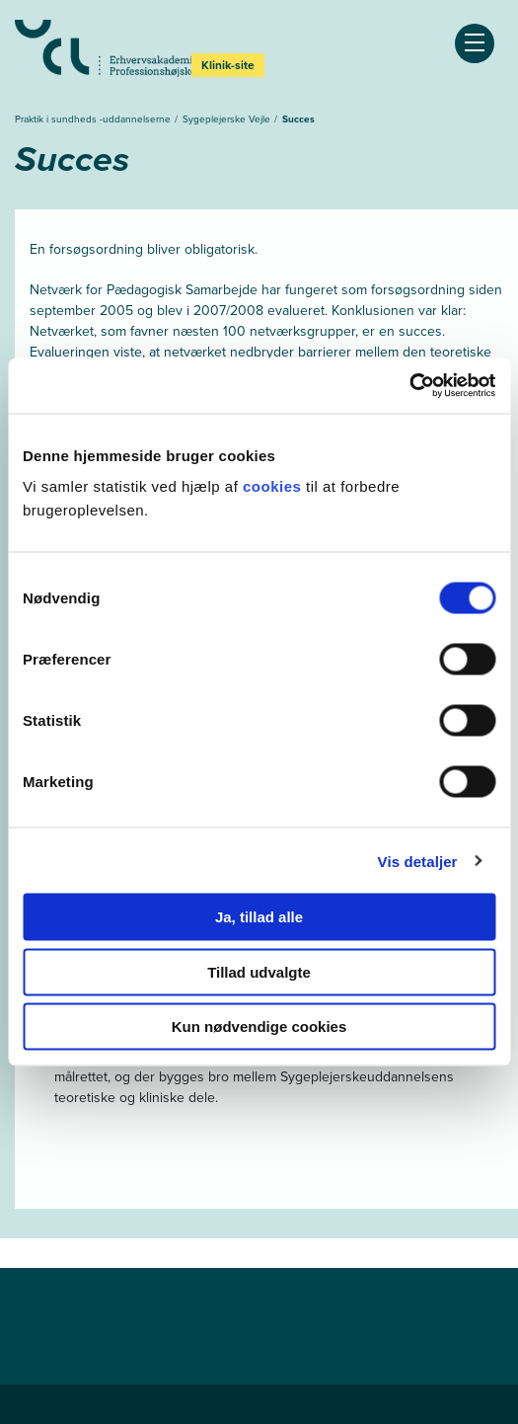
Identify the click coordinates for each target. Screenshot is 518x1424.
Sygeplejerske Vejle (228, 119)
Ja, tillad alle (259, 917)
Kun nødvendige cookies (259, 1026)
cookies (274, 486)
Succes (298, 119)
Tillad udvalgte (259, 971)
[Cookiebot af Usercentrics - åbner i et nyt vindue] (409, 386)
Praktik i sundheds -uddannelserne (94, 119)
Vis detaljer (418, 860)
